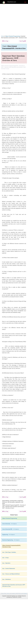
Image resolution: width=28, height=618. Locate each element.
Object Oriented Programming (12, 36)
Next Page (23, 41)
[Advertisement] (14, 19)
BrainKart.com (12, 2)
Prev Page (5, 41)
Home (2, 36)
